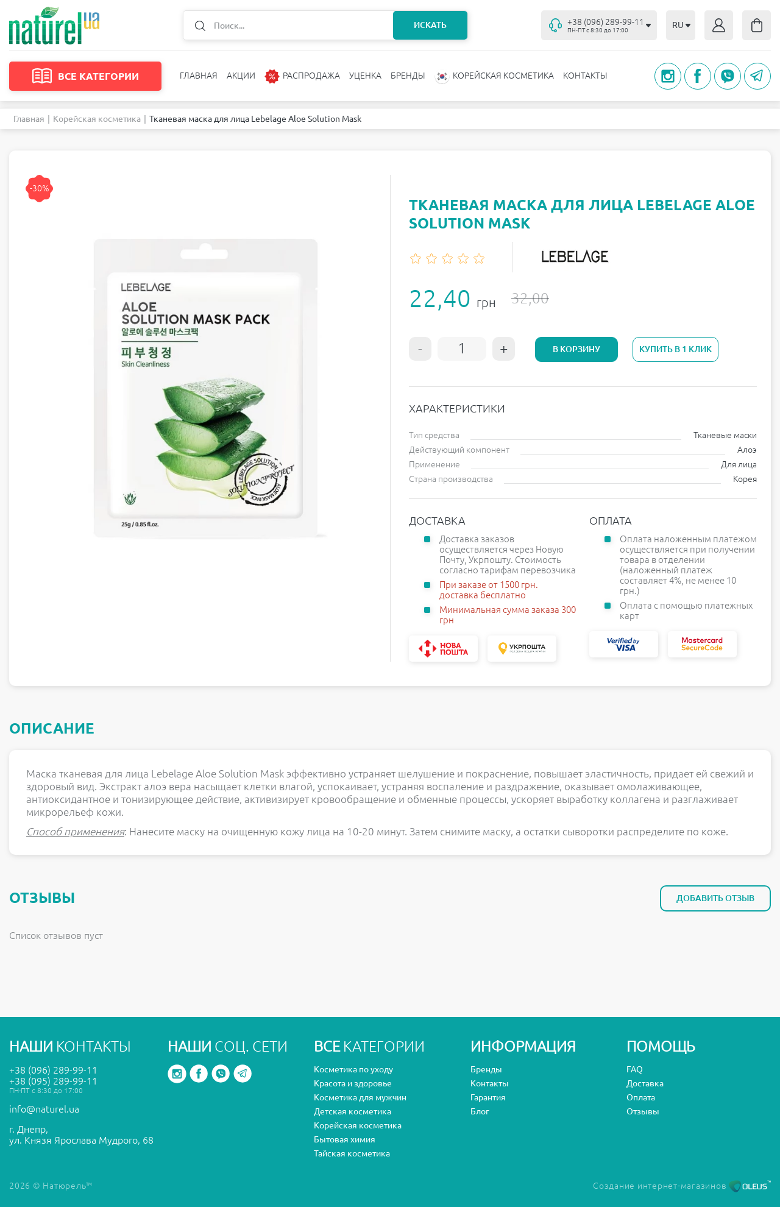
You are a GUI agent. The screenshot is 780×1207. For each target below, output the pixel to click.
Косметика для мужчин (360, 1097)
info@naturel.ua (44, 1108)
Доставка (645, 1083)
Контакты (585, 75)
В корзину (576, 349)
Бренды (408, 75)
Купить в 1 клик (675, 349)
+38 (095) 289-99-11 (53, 1080)
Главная (199, 75)
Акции (241, 75)
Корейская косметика (97, 119)
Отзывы (642, 1111)
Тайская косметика (352, 1153)
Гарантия (488, 1097)
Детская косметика (352, 1111)
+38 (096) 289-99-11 (53, 1069)
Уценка (365, 75)
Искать (430, 25)
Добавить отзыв (715, 898)
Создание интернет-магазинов (682, 1186)
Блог (479, 1111)
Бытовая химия (344, 1139)
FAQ (634, 1069)
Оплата (640, 1097)
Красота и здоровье (353, 1083)
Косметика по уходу (353, 1069)
